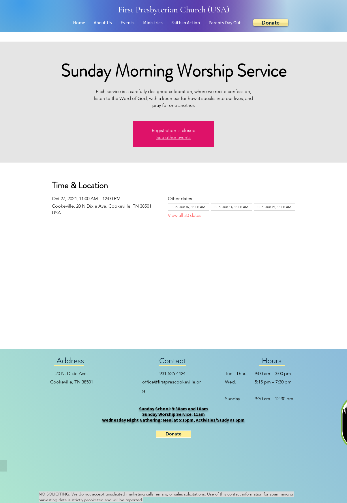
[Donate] (270, 22)
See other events (173, 137)
